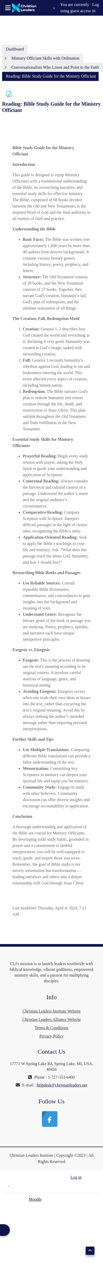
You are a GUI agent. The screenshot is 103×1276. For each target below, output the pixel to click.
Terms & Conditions (51, 1028)
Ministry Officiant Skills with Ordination (45, 58)
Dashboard (15, 49)
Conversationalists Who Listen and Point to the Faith (55, 67)
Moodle (35, 1199)
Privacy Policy (51, 1036)
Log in (95, 7)
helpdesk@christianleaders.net (62, 1085)
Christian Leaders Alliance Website (51, 1019)
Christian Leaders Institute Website (52, 1011)
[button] (50, 8)
